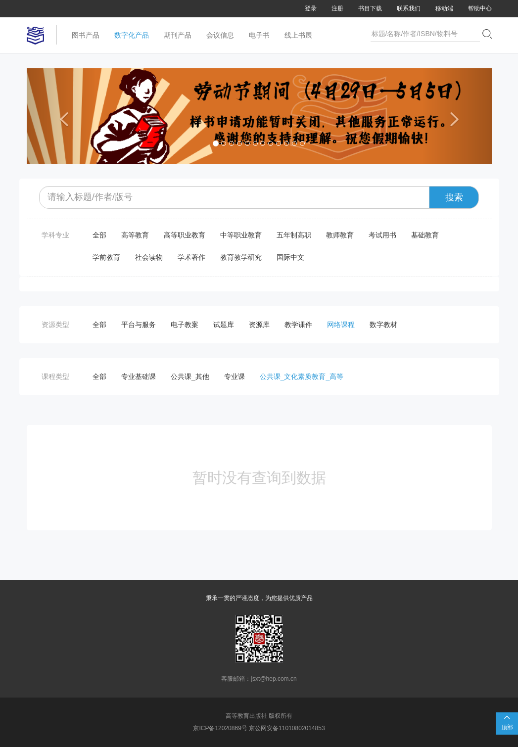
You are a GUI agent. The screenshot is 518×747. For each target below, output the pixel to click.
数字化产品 (131, 35)
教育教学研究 (241, 257)
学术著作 (191, 257)
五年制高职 (294, 235)
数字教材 (383, 324)
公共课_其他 (190, 376)
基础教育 (425, 235)
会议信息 (220, 35)
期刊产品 (177, 35)
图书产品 (85, 35)
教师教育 (340, 235)
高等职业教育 (184, 235)
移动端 (444, 8)
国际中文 (290, 257)
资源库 (259, 324)
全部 (99, 235)
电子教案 (184, 324)
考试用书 (382, 235)
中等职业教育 (241, 235)
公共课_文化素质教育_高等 (302, 376)
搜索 (454, 197)
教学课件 (298, 324)
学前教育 (106, 257)
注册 (337, 8)
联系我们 (409, 8)
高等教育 (135, 235)
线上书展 (298, 35)
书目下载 (370, 8)
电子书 (259, 35)
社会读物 (149, 257)
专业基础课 (138, 376)
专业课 (234, 376)
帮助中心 (480, 8)
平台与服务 (138, 324)
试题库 (223, 324)
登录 (311, 8)
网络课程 (341, 324)
